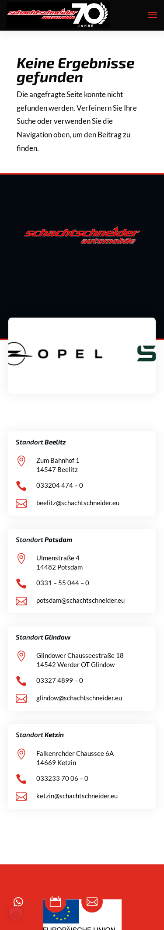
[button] (15, 914)
